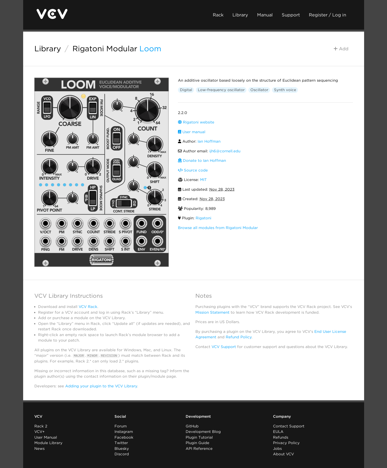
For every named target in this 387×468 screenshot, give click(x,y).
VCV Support (224, 347)
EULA (278, 431)
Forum (120, 426)
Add (340, 48)
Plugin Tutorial (199, 437)
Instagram (123, 431)
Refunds (280, 437)
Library (240, 14)
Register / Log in (327, 14)
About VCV (283, 454)
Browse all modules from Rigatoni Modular (218, 228)
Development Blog (203, 431)
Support (291, 14)
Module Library (48, 443)
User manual (191, 132)
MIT (203, 179)
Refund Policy (239, 337)
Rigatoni (203, 218)
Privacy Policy (286, 443)
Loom (150, 48)
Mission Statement (212, 312)
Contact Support (288, 426)
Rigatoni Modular (104, 48)
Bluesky (121, 448)
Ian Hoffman (209, 141)
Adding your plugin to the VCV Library (101, 386)
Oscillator (259, 90)
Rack (218, 14)
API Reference (199, 448)
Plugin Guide (197, 443)
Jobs (277, 448)
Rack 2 (40, 426)
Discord (121, 454)
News (39, 448)
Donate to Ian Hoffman (202, 160)
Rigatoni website (196, 122)
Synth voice (285, 90)
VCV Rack (88, 306)
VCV (38, 416)
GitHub (192, 426)
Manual (265, 14)
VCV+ (39, 431)
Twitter (121, 443)
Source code (193, 170)
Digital (186, 90)
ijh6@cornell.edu (224, 151)
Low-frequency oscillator (221, 90)
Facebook (123, 437)
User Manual (45, 437)
